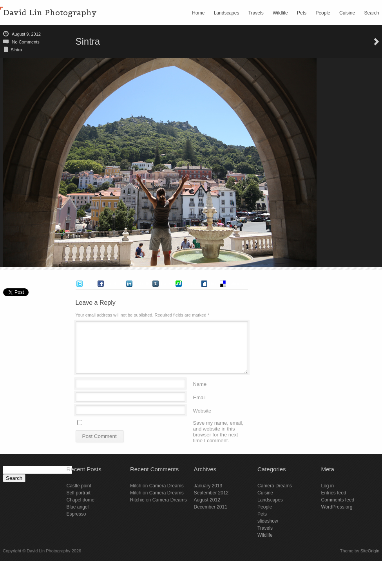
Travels (256, 13)
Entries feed (333, 493)
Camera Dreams (166, 486)
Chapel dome (80, 500)
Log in (327, 486)
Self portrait (79, 493)
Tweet (90, 283)
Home (198, 13)
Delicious (236, 283)
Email (199, 397)
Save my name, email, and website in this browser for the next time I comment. (218, 422)
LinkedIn (142, 283)
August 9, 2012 (26, 34)
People (322, 13)
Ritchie (137, 500)
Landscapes (226, 13)
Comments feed (338, 500)
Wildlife (280, 13)
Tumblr (167, 283)
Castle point (79, 486)
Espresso (76, 514)
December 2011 (210, 507)
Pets (301, 13)
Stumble (191, 283)
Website (202, 410)
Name (200, 383)
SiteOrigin (369, 550)
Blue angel (78, 507)
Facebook (114, 283)
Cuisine (347, 13)
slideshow (267, 521)
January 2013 (208, 486)
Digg (213, 283)
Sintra (16, 49)
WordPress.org (337, 507)
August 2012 (207, 500)
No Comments (26, 42)
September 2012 (211, 493)
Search (371, 13)
